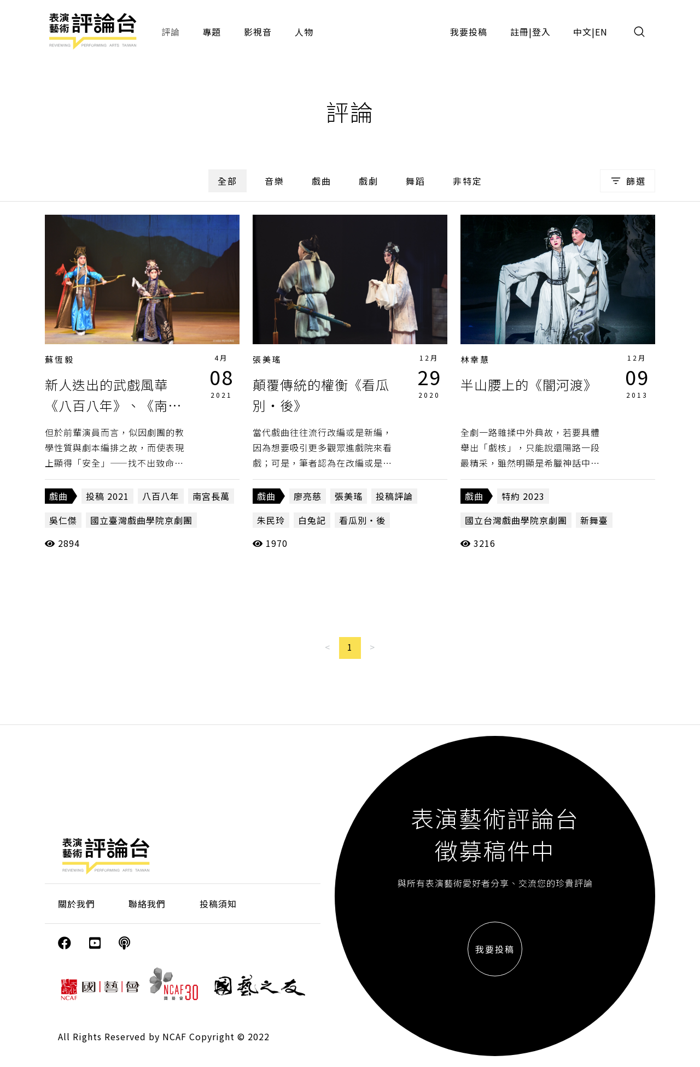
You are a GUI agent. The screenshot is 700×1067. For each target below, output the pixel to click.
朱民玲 (271, 520)
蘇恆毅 (59, 359)
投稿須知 (218, 903)
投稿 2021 (107, 496)
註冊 (519, 31)
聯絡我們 (147, 903)
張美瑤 (267, 359)
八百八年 (160, 496)
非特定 (467, 180)
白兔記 (312, 520)
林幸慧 (475, 359)
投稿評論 (394, 496)
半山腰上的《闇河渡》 (528, 384)
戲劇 (368, 180)
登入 (541, 31)
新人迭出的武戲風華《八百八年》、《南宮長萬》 (113, 405)
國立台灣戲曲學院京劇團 (516, 520)
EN (601, 31)
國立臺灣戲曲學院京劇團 (141, 520)
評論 (170, 31)
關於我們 (76, 903)
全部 (227, 180)
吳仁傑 (63, 520)
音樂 (274, 180)
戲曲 (321, 180)
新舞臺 (594, 520)
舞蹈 (415, 180)
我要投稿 (468, 31)
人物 (304, 31)
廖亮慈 (308, 496)
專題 (211, 31)
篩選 (627, 180)
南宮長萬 (211, 496)
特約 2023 (523, 496)
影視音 (258, 31)
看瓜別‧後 (362, 520)
